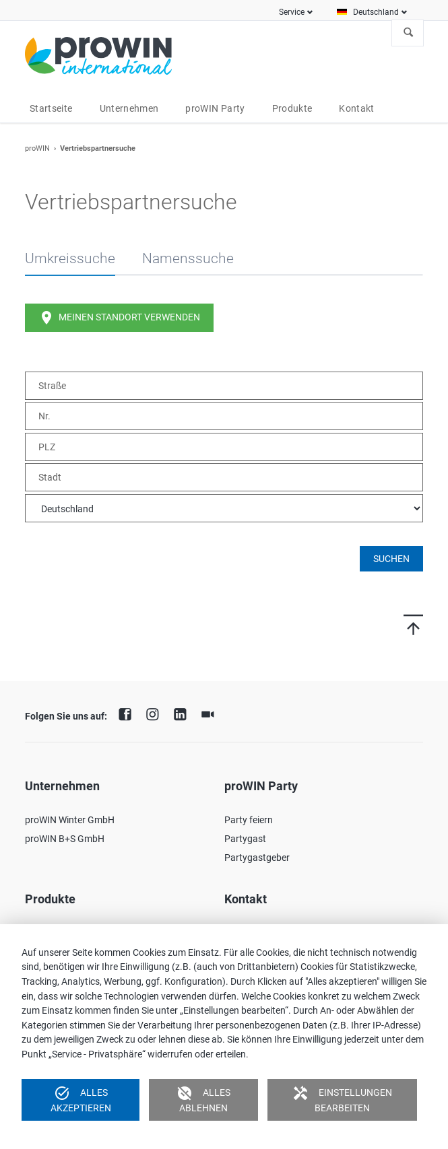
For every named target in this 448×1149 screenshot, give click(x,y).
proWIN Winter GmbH (70, 819)
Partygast (245, 838)
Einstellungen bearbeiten (342, 1099)
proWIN (37, 148)
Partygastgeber (257, 857)
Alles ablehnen (203, 1099)
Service (292, 12)
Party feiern (248, 819)
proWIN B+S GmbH (64, 838)
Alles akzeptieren (81, 1099)
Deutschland (376, 12)
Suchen (408, 33)
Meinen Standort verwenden (119, 318)
